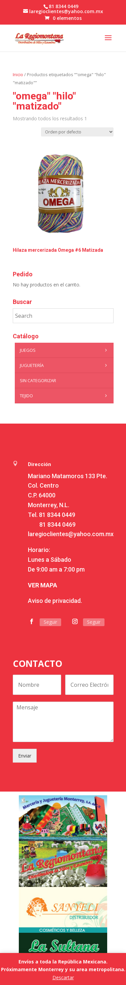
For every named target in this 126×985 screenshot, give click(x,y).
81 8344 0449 (57, 514)
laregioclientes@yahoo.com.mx (71, 533)
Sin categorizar (38, 380)
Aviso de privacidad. (55, 600)
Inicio (18, 74)
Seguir (50, 622)
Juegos (65, 350)
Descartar (63, 977)
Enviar (24, 755)
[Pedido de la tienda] (77, 131)
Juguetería (65, 365)
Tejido (65, 396)
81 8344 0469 (57, 524)
